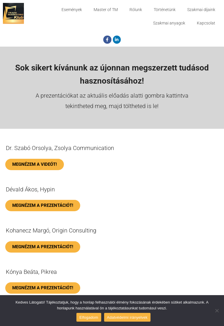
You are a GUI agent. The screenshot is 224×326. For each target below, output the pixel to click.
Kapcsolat (206, 23)
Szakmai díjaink (201, 9)
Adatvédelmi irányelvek (127, 317)
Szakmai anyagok (169, 23)
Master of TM (106, 9)
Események (72, 9)
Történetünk (165, 9)
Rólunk (136, 9)
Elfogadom (88, 317)
